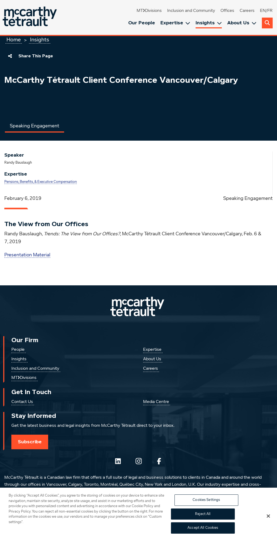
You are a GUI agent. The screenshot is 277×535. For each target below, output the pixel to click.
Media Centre (156, 402)
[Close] (268, 519)
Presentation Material (27, 255)
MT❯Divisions (149, 11)
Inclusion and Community (191, 11)
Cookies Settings (206, 502)
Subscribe (30, 442)
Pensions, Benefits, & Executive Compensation (40, 182)
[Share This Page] (10, 56)
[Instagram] (138, 461)
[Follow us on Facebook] (159, 461)
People (18, 350)
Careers (247, 11)
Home (13, 39)
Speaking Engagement (34, 126)
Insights (209, 23)
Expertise (175, 23)
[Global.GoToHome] (30, 17)
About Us (241, 23)
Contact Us (22, 402)
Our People (141, 23)
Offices (227, 11)
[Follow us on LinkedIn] (117, 461)
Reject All (202, 517)
